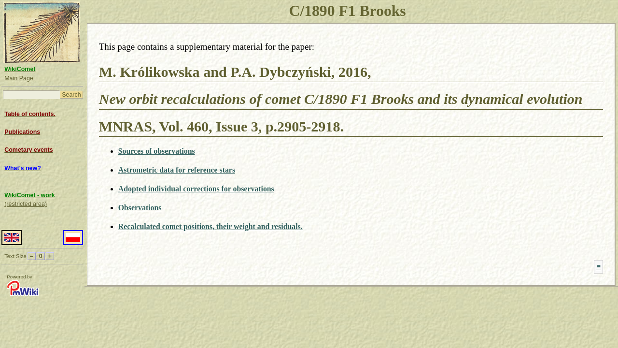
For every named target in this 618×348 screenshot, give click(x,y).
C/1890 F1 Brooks (347, 10)
